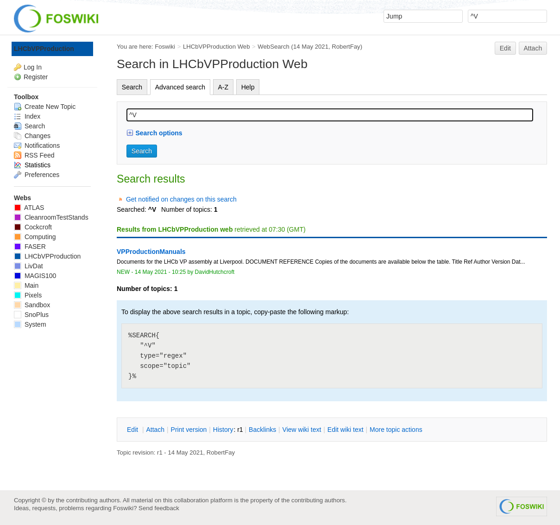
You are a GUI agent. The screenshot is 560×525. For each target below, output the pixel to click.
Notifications (37, 145)
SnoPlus (31, 314)
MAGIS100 (35, 275)
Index (27, 116)
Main (26, 285)
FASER (30, 246)
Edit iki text (345, 429)
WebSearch (273, 46)
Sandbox (32, 305)
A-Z (223, 87)
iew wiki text (302, 429)
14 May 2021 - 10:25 (160, 272)
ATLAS (29, 207)
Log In (33, 67)
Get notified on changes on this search (181, 199)
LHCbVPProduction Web (216, 46)
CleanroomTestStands (51, 217)
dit (133, 429)
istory (223, 429)
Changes (32, 135)
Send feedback (158, 508)
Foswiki (165, 46)
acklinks (262, 429)
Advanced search (180, 87)
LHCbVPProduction (44, 48)
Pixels (28, 295)
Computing (35, 236)
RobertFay (346, 46)
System (30, 324)
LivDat (28, 266)
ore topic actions (396, 429)
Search (132, 87)
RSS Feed (34, 155)
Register (36, 77)
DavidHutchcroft (215, 272)
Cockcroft (33, 227)
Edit (505, 48)
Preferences (36, 174)
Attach (533, 48)
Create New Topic (45, 106)
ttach (155, 429)
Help (248, 87)
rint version (189, 429)
